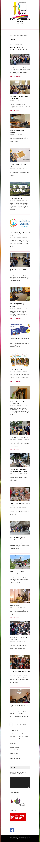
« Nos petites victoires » (16, 198)
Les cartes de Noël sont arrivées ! (19, 339)
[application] (20, 782)
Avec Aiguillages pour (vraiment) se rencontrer (18, 48)
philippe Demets (13, 439)
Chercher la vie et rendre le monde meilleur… (20, 706)
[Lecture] (11, 787)
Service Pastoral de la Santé (22, 837)
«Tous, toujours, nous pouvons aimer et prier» (20, 504)
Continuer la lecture (15, 76)
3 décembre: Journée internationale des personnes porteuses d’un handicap (20, 233)
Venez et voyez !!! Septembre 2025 (19, 437)
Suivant (24, 724)
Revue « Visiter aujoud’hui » (17, 369)
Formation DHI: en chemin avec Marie (19, 270)
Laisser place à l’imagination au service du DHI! (19, 97)
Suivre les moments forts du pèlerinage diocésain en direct (18, 538)
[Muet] (27, 787)
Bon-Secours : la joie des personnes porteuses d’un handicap (20, 672)
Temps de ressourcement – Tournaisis (17, 131)
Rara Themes (27, 838)
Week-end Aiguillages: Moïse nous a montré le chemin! (20, 402)
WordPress (22, 840)
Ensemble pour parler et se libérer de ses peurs (19, 638)
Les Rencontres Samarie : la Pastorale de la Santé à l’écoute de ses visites (20, 304)
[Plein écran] (28, 787)
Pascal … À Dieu (14, 605)
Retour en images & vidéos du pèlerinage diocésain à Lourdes (18, 470)
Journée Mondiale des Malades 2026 (18, 165)
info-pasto (13, 100)
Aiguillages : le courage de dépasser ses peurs (17, 572)
